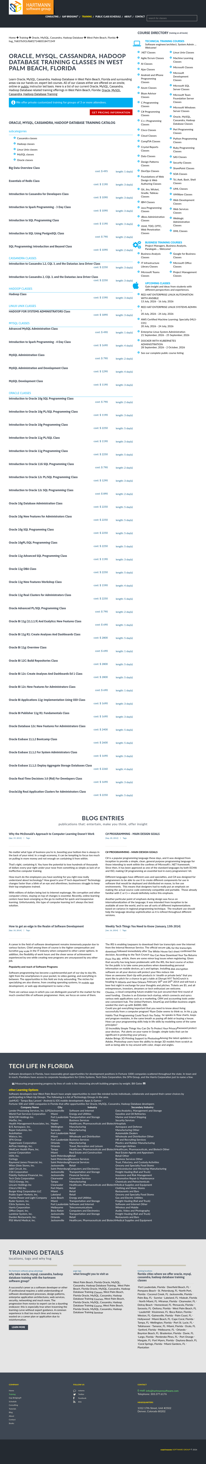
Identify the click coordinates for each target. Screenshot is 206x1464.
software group (175, 1449)
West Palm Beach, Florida (101, 37)
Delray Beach (145, 1304)
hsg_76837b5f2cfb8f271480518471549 (32, 41)
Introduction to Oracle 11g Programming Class (38, 451)
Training (87, 16)
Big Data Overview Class (24, 168)
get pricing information (111, 112)
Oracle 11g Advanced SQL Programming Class (38, 555)
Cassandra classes (27, 138)
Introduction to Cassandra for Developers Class (39, 194)
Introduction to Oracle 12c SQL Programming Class (41, 490)
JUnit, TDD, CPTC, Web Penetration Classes (151, 229)
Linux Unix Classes (183, 52)
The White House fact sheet (164, 951)
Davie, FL (188, 1333)
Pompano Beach (147, 1290)
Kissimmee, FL (160, 1311)
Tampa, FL (143, 1322)
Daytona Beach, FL (186, 1340)
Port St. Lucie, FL (183, 1322)
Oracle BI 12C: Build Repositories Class (33, 660)
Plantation (143, 1347)
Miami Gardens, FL (174, 1343)
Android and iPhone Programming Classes (152, 78)
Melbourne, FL (166, 1329)
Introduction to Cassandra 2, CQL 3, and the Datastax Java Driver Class (53, 277)
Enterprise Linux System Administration (163, 331)
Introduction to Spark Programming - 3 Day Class (40, 207)
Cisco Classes (148, 129)
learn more (18, 1327)
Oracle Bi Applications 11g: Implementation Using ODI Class (47, 700)
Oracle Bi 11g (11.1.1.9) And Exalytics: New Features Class (45, 621)
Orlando (181, 1329)
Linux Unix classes (27, 149)
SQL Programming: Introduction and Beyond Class (40, 246)
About (128, 16)
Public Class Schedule (108, 16)
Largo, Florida (146, 1336)
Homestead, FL (163, 1304)
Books (11, 1423)
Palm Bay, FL (145, 1297)
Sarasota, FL (144, 1308)
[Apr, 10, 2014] (15, 930)
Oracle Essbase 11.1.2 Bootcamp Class (33, 739)
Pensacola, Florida (183, 1304)
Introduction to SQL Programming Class (34, 220)
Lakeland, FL (171, 1297)
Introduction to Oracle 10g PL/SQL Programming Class (43, 411)
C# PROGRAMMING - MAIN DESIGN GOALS (132, 834)
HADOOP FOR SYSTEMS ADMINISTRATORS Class (39, 311)
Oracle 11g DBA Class (22, 569)
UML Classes (180, 188)
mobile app (88, 982)
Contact (140, 16)
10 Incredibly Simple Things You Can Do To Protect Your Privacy (141, 1028)
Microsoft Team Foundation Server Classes (183, 98)
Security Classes (182, 162)
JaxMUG (14, 1100)
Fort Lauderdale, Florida (151, 1287)
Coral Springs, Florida (150, 1343)
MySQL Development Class (26, 381)
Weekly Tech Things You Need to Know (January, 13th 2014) (143, 926)
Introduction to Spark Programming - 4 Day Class (40, 342)
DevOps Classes (150, 170)
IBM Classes (148, 202)
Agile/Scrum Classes (152, 58)
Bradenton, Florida (170, 1333)
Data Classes (148, 156)
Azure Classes (149, 87)
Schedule (13, 1401)
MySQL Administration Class (26, 355)
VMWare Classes (182, 194)
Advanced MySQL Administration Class (33, 329)
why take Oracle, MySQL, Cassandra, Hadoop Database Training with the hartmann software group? (36, 1278)
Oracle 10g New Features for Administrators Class (40, 516)
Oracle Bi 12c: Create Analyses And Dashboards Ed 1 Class (45, 673)
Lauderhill (144, 1311)
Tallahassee (144, 1326)
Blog (11, 1412)
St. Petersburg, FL (168, 1290)
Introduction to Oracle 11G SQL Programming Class (41, 464)
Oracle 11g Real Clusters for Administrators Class (40, 595)
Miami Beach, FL (161, 1318)
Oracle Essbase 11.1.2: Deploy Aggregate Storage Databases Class (50, 765)
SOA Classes (180, 173)
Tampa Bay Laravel (31, 1100)
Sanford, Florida (147, 1329)
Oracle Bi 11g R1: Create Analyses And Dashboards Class (44, 634)
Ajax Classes (148, 69)
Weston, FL (144, 1315)
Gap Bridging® (15, 1398)
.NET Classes (148, 52)
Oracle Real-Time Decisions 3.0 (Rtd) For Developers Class (45, 778)
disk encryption (179, 968)
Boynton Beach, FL (148, 1333)
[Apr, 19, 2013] (15, 838)
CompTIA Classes (150, 141)
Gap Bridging (70, 16)
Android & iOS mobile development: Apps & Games (72, 1100)
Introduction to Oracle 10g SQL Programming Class (41, 398)
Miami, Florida (175, 1326)
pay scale (24, 951)
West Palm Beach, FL (184, 1308)
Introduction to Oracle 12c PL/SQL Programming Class (43, 477)
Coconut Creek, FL (157, 1294)
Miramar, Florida (168, 1301)
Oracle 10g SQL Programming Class (31, 529)
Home (12, 37)
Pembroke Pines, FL (167, 1336)
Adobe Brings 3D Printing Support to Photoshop (132, 1038)
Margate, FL (144, 1340)
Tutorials (12, 1409)
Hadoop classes (26, 143)
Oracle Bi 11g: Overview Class (28, 647)
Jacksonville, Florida (181, 1294)
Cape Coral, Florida (182, 1318)
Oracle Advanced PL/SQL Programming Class (37, 608)
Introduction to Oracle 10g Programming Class (38, 424)
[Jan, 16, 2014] (111, 930)
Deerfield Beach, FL (178, 1287)
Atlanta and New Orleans (132, 981)
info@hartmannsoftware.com (162, 1390)
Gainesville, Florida (162, 1315)
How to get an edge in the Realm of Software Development (46, 926)
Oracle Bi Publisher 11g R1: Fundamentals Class (39, 713)
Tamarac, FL (159, 1326)
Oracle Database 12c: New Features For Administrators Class (47, 726)
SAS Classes (180, 156)
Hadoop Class (17, 294)
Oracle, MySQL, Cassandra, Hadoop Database (57, 37)
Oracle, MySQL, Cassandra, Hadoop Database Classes (184, 120)
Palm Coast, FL (183, 1315)
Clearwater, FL (187, 1301)
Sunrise (158, 1297)
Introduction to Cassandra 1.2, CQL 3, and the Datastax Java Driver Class (54, 264)
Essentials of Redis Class (24, 181)
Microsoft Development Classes (180, 76)
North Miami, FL (148, 1301)
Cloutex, (110, 991)
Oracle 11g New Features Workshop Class (35, 582)
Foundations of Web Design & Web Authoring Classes (152, 180)
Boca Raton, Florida (180, 1311)
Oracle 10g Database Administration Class (35, 503)
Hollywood (144, 1318)
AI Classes (146, 63)
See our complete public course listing (162, 352)
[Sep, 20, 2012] (111, 838)
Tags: (28, 838)
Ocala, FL (190, 1326)
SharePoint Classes (183, 168)
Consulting (52, 16)
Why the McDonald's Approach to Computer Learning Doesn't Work (51, 834)
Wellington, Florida (161, 1322)
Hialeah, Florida (188, 1297)
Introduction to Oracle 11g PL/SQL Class (34, 438)
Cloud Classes (149, 135)
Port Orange (186, 1336)
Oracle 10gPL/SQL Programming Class (33, 542)
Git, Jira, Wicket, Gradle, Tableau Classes (150, 193)
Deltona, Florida (162, 1308)
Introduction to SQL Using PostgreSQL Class (36, 233)
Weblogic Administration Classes (181, 222)
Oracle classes (25, 159)
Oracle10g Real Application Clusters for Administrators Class (47, 791)
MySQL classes (25, 154)
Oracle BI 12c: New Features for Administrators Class (42, 686)
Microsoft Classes (183, 67)
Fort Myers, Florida (163, 1340)
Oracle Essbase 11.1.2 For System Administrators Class (43, 752)
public (25, 86)
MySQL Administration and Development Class (38, 368)
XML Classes (180, 230)
